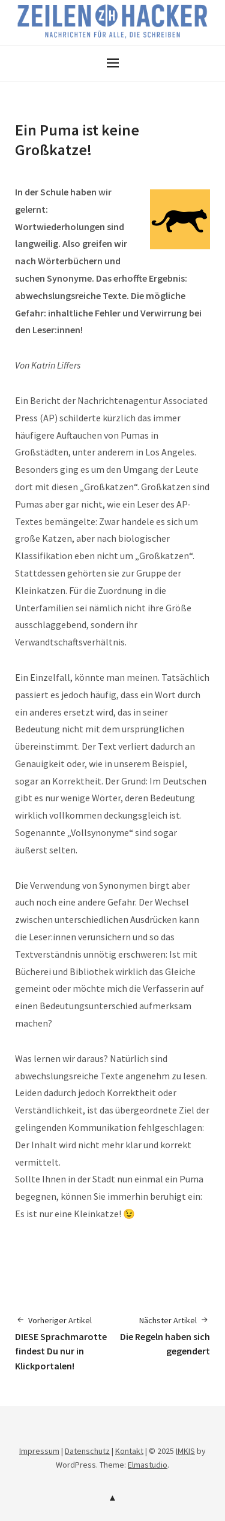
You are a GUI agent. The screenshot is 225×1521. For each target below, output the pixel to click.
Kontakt (129, 1450)
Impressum (39, 1450)
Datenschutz (87, 1450)
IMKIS (185, 1450)
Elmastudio (147, 1464)
